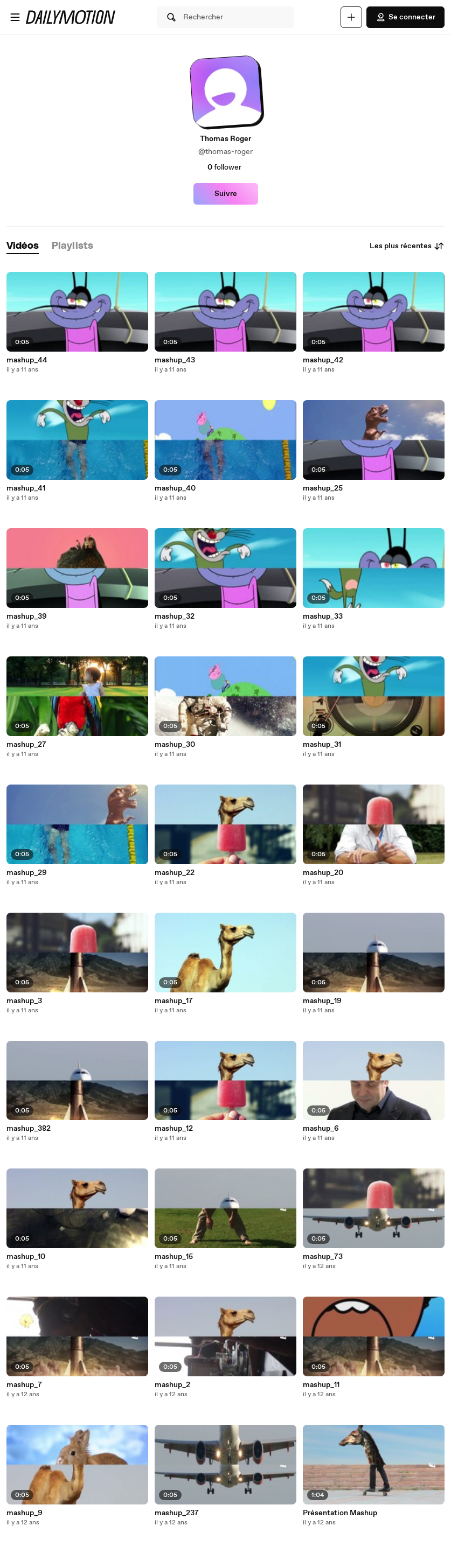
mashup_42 (323, 360)
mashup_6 (321, 1128)
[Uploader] (351, 17)
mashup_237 (177, 1513)
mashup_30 (175, 744)
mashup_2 (172, 1385)
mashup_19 (322, 1001)
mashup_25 (323, 488)
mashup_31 (322, 744)
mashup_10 (25, 1256)
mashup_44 (26, 360)
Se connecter (405, 17)
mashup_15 (174, 1256)
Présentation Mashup (340, 1513)
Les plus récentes (407, 246)
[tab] (22, 246)
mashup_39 (26, 616)
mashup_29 (26, 873)
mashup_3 (24, 1001)
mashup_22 (175, 873)
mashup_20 (323, 873)
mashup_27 (26, 744)
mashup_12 (174, 1128)
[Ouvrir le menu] (15, 17)
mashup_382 (28, 1128)
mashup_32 (175, 616)
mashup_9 (24, 1513)
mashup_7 (24, 1385)
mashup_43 (175, 360)
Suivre (225, 194)
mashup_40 (175, 488)
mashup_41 (25, 488)
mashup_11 (321, 1385)
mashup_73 (323, 1256)
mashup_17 (174, 1001)
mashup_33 (323, 616)
